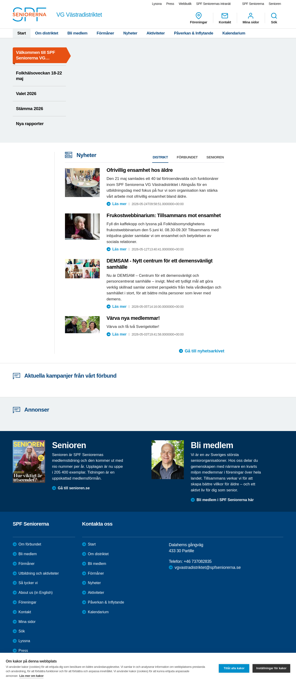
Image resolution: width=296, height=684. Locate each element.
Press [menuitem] (170, 4)
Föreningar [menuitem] (198, 18)
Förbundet (187, 157)
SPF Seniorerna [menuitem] (253, 4)
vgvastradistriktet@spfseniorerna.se (208, 567)
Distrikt (160, 157)
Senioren (215, 157)
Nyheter (130, 33)
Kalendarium (233, 33)
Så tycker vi (28, 583)
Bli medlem (77, 33)
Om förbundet (29, 544)
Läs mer (119, 204)
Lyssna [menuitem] (157, 4)
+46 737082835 (197, 561)
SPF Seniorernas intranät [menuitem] (213, 4)
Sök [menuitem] (274, 18)
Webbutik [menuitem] (185, 4)
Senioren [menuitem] (275, 4)
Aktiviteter (156, 33)
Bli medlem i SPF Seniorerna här (225, 500)
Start (21, 33)
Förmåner (105, 33)
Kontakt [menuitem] (225, 18)
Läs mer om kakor (31, 676)
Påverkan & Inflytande (193, 33)
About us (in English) (35, 593)
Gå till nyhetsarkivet (204, 351)
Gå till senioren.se (74, 488)
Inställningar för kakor (271, 668)
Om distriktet (46, 33)
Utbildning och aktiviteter (38, 573)
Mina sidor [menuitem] (251, 18)
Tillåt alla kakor (234, 668)
